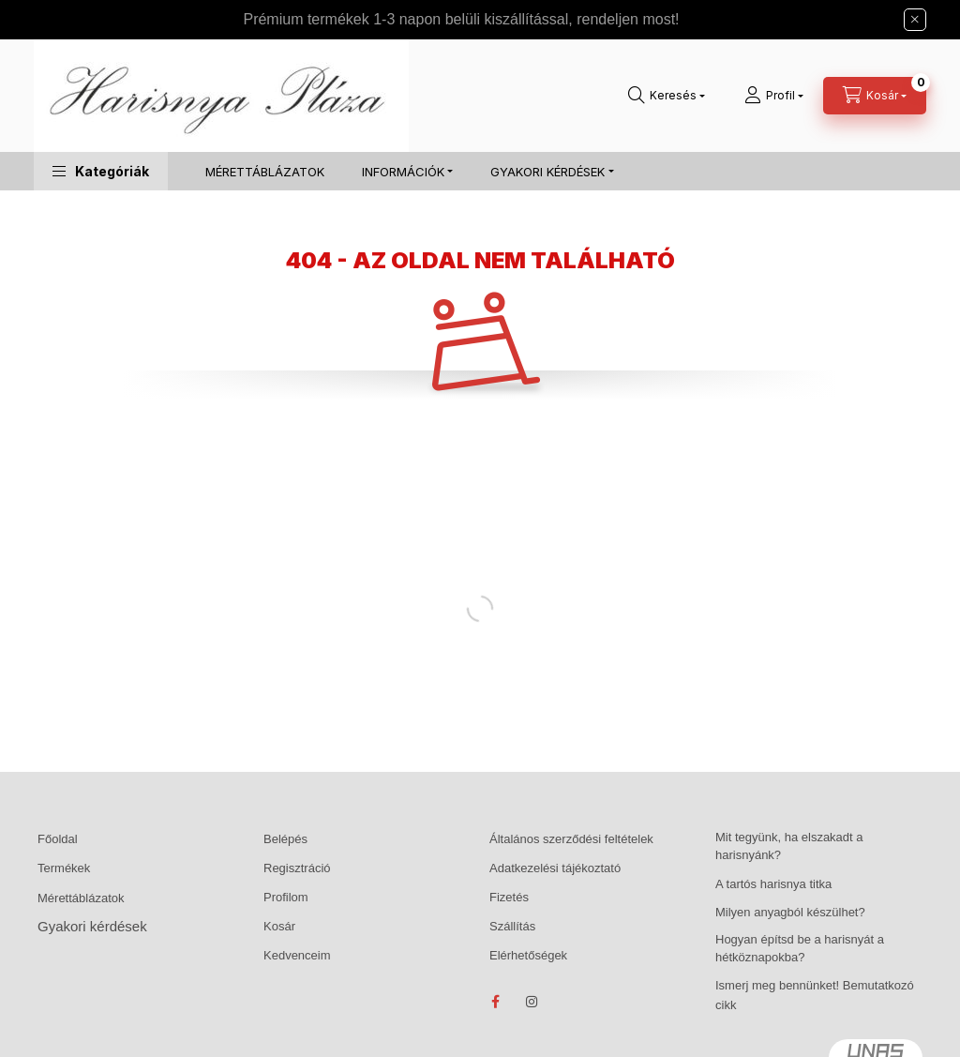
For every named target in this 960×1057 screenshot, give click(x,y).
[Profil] (774, 95)
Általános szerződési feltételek (571, 839)
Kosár (279, 926)
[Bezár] (915, 19)
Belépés (285, 839)
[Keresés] (666, 95)
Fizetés (509, 897)
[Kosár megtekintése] (874, 95)
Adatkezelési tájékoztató (555, 868)
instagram (532, 1001)
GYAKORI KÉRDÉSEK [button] (547, 171)
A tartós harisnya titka (773, 884)
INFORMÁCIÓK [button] (403, 171)
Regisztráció (297, 868)
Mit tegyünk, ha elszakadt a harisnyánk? (789, 846)
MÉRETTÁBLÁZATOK (264, 171)
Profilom (285, 897)
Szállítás (512, 926)
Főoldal (58, 839)
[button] (101, 171)
